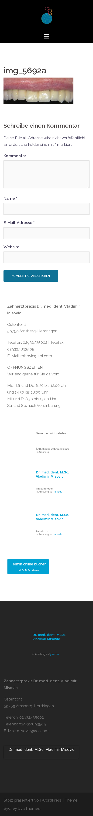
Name (10, 198)
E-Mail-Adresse (18, 222)
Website (11, 247)
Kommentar (15, 155)
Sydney (10, 808)
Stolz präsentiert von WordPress (32, 800)
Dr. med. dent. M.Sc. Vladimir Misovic (52, 474)
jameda (58, 491)
